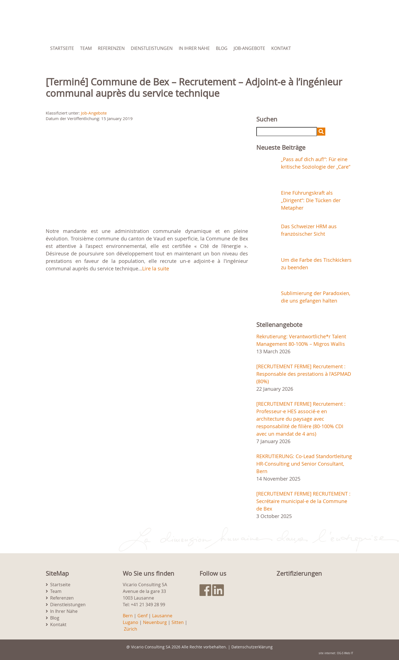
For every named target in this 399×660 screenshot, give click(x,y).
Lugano (130, 622)
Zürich (130, 629)
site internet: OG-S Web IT (336, 653)
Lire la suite (155, 268)
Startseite (62, 48)
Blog (221, 48)
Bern (128, 616)
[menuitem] (325, 48)
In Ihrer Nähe (194, 48)
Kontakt (281, 48)
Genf (142, 616)
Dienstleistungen (152, 48)
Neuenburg (155, 622)
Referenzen (111, 48)
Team (86, 48)
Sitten (178, 622)
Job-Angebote (249, 48)
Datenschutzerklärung (252, 646)
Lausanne (162, 616)
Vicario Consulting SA (150, 646)
